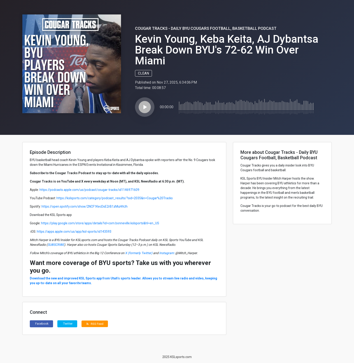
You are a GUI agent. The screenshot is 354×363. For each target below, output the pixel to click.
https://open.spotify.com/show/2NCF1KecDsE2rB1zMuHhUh (85, 206)
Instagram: (167, 253)
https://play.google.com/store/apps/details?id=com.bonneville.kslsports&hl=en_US (100, 223)
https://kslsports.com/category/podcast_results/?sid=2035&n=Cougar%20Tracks (114, 198)
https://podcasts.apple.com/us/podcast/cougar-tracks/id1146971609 (89, 190)
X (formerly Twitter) (138, 253)
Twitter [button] (68, 323)
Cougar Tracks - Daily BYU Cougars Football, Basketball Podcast (206, 28)
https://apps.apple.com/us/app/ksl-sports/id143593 (74, 231)
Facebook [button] (42, 323)
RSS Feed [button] (94, 324)
